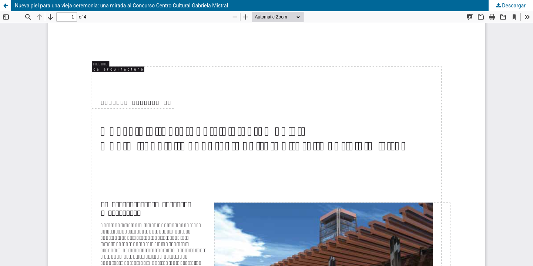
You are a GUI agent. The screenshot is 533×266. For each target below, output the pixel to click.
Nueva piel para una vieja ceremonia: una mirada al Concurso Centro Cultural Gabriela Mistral (121, 5)
